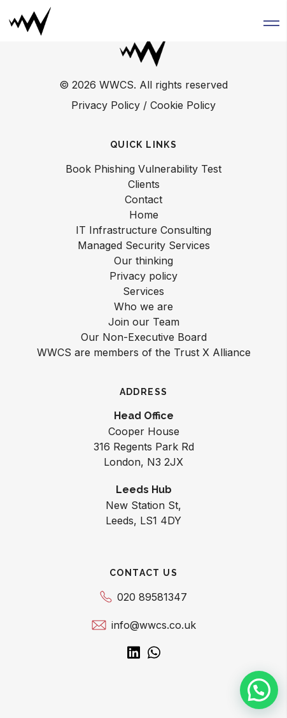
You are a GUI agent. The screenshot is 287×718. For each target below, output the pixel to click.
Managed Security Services (144, 245)
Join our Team (143, 321)
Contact (143, 199)
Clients (144, 184)
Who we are (143, 306)
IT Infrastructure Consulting (143, 230)
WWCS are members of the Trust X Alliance (144, 352)
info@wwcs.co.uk (144, 625)
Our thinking (143, 260)
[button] (271, 21)
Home (143, 214)
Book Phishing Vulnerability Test (143, 168)
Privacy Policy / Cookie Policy (143, 105)
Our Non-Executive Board (144, 337)
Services (143, 291)
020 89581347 (143, 597)
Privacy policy (143, 275)
